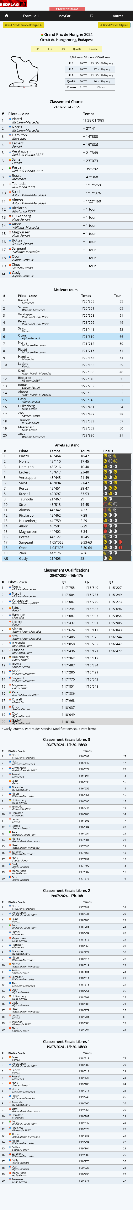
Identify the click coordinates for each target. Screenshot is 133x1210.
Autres (118, 16)
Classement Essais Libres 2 (66, 890)
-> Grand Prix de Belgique (114, 25)
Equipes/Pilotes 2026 (67, 8)
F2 (91, 16)
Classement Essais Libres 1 (66, 1041)
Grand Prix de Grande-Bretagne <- (23, 25)
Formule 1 (31, 16)
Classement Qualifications (66, 570)
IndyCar (64, 16)
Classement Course (66, 101)
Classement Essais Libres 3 (66, 739)
